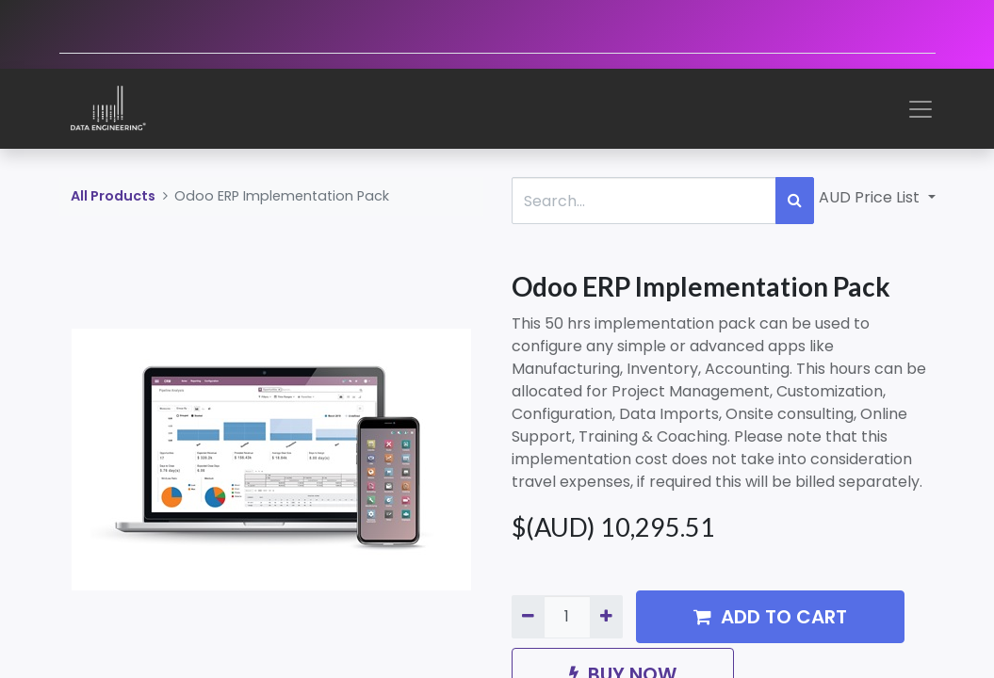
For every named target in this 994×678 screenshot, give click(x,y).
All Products (113, 195)
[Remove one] (528, 616)
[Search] (794, 200)
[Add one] (606, 616)
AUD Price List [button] (871, 197)
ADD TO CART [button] (770, 617)
